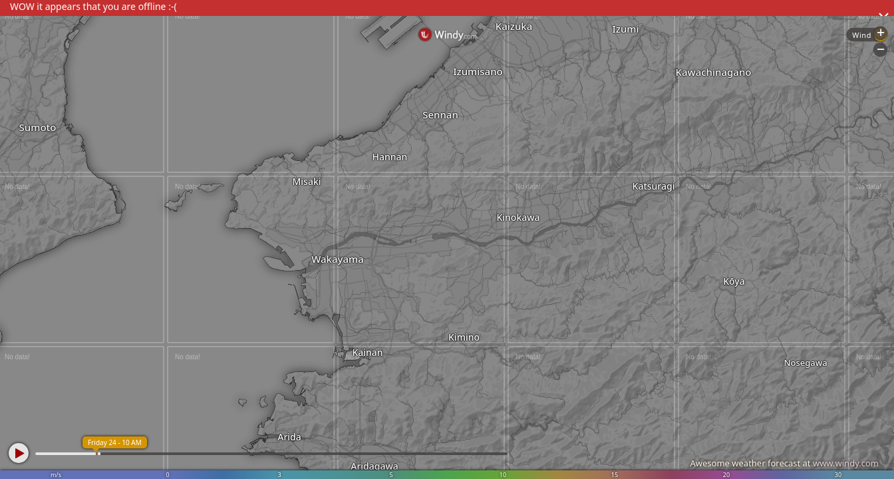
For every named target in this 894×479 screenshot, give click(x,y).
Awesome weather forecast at (784, 463)
